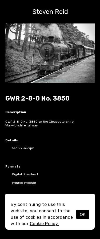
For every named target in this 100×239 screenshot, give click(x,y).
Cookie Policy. (44, 223)
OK (83, 214)
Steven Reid (50, 11)
